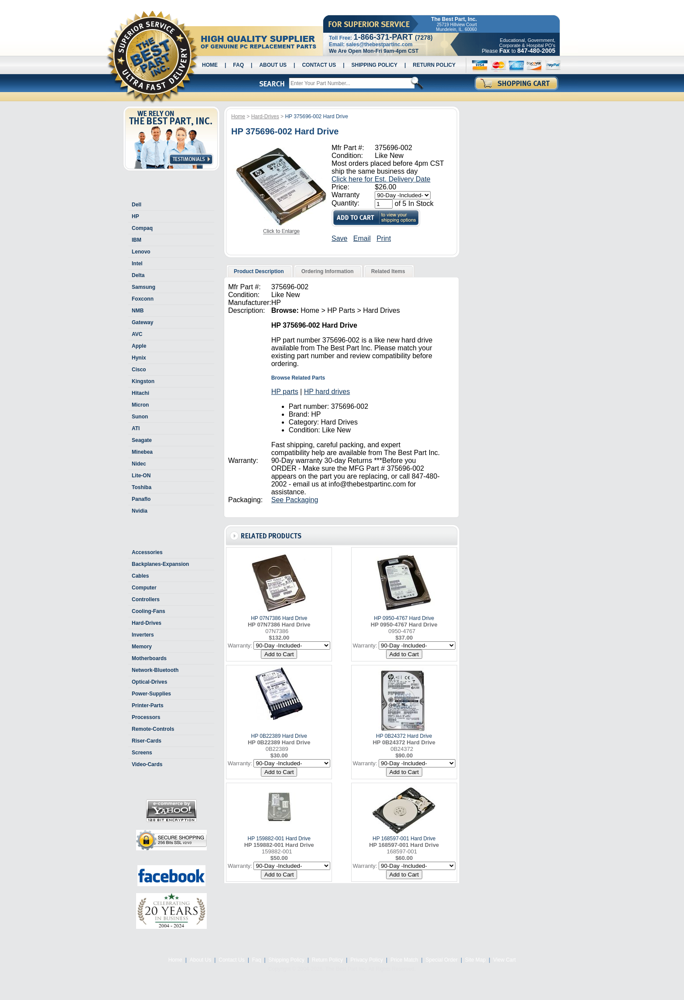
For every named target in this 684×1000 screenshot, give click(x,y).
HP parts (284, 391)
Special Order (442, 960)
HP (135, 216)
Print (383, 238)
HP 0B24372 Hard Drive (404, 736)
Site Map (475, 960)
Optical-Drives (149, 682)
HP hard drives (327, 391)
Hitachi (140, 393)
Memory (142, 647)
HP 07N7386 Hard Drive (279, 618)
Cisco (139, 369)
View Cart (504, 960)
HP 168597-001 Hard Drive (404, 839)
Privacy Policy (366, 960)
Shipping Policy (374, 65)
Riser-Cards (146, 741)
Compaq (142, 228)
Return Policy (434, 65)
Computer (144, 588)
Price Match (404, 960)
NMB (138, 311)
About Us (273, 65)
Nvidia (139, 511)
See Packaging (294, 499)
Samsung (143, 287)
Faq (238, 65)
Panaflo (141, 499)
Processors (146, 717)
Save (339, 238)
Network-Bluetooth (155, 670)
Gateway (142, 322)
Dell (136, 205)
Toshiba (141, 487)
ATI (136, 428)
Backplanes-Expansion (160, 564)
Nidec (139, 464)
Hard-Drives (146, 623)
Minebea (142, 452)
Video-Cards (147, 764)
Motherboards (149, 658)
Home (210, 65)
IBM (136, 240)
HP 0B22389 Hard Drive (279, 736)
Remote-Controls (153, 729)
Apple (139, 346)
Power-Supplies (151, 694)
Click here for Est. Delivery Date (381, 179)
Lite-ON (141, 476)
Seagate (142, 440)
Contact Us (319, 65)
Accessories (147, 552)
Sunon (140, 417)
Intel (137, 263)
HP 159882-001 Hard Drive (279, 839)
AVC (137, 334)
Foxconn (143, 299)
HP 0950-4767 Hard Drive (404, 618)
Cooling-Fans (148, 611)
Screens (142, 753)
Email (362, 238)
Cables (140, 576)
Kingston (143, 381)
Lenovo (141, 252)
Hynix (139, 358)
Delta (138, 275)
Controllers (146, 599)
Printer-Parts (148, 705)
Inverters (143, 635)
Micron (140, 405)
